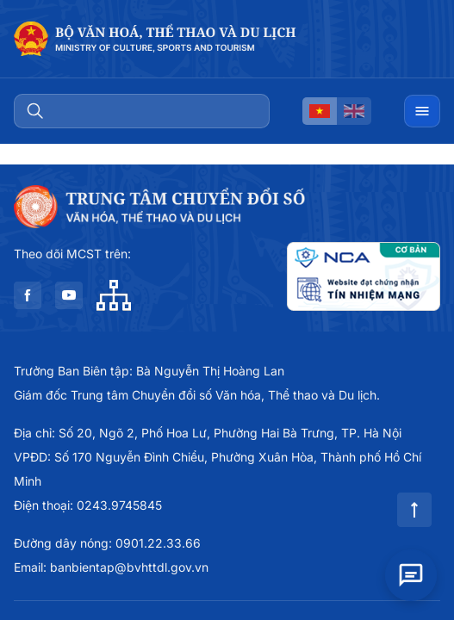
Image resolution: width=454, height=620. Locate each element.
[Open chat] (411, 570)
